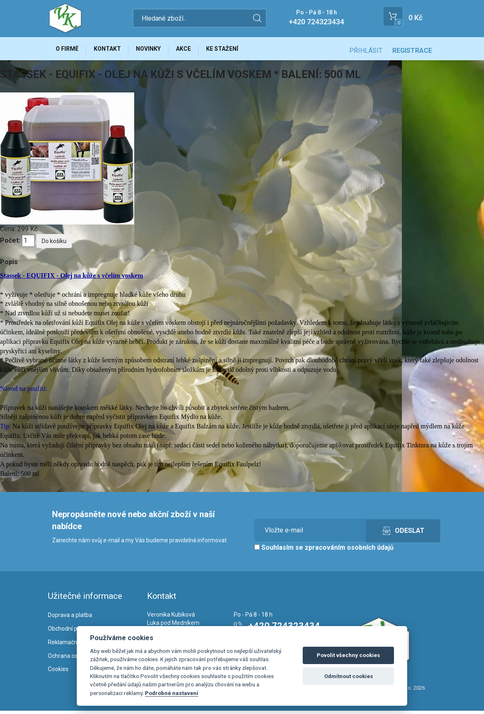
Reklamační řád (68, 645)
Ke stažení (237, 50)
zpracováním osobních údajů (349, 551)
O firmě (68, 50)
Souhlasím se (324, 551)
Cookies (58, 672)
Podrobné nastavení (171, 693)
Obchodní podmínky (74, 632)
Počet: (10, 244)
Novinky (157, 50)
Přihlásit (365, 50)
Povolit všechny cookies (348, 655)
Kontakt (112, 50)
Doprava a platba (70, 618)
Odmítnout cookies (348, 676)
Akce (195, 50)
